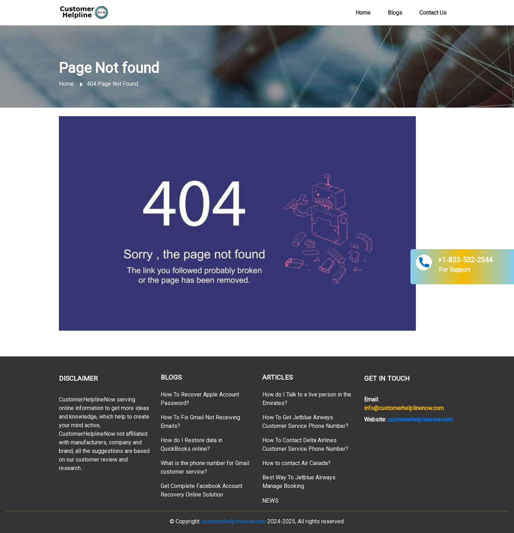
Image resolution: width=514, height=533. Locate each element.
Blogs (395, 12)
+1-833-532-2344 (465, 260)
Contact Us (433, 12)
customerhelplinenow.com (420, 419)
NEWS (270, 500)
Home (363, 12)
